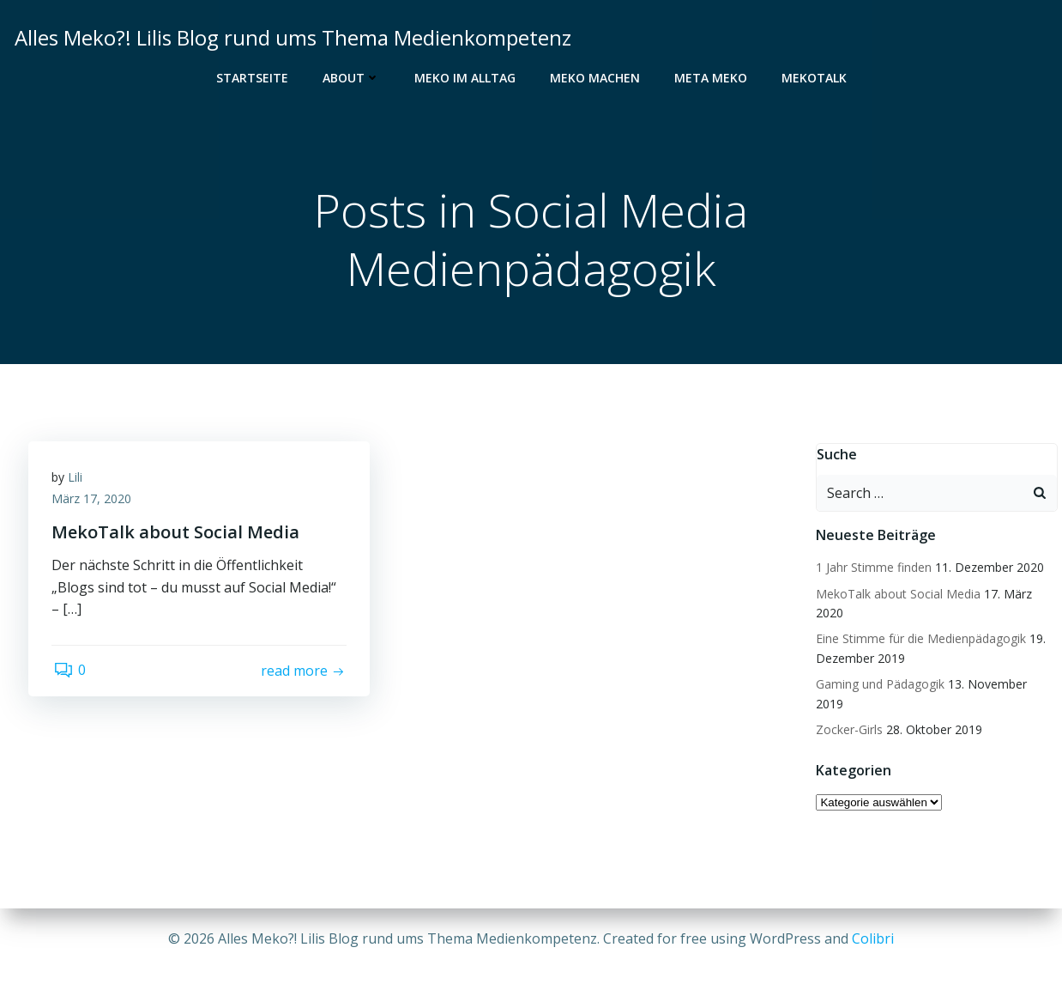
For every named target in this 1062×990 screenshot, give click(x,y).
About (351, 78)
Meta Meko (710, 78)
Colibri (873, 938)
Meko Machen (595, 78)
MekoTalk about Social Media (897, 594)
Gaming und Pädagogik (879, 685)
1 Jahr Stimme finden (873, 568)
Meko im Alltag (465, 78)
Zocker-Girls (848, 711)
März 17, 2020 (94, 503)
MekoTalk (814, 78)
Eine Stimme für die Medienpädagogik (920, 639)
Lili (77, 480)
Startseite (252, 78)
